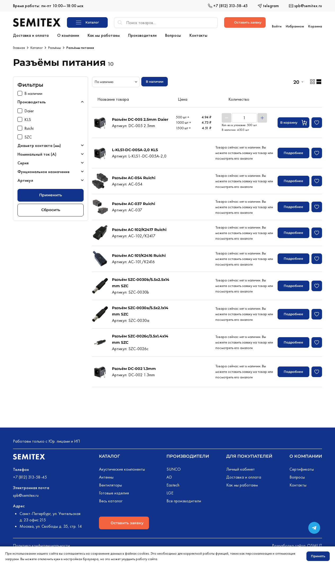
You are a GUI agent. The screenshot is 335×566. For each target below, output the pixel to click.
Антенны (106, 476)
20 (296, 80)
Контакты (297, 484)
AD (169, 476)
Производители (187, 455)
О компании (305, 455)
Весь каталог (111, 500)
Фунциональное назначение (43, 170)
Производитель (31, 101)
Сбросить (50, 208)
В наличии (154, 80)
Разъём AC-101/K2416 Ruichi (139, 254)
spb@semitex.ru (26, 494)
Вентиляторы (110, 484)
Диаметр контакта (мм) (39, 144)
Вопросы (297, 476)
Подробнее (293, 152)
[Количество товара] (244, 117)
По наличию (104, 80)
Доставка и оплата (243, 476)
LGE (169, 492)
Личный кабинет (240, 468)
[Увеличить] (262, 117)
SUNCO (173, 468)
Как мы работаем (242, 484)
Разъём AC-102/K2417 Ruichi (139, 228)
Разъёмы (54, 46)
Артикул (25, 179)
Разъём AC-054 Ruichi (133, 176)
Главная (19, 46)
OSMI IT (314, 544)
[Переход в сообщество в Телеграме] (314, 528)
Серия (23, 162)
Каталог (36, 46)
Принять (318, 556)
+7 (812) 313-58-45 (30, 476)
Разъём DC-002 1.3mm (134, 367)
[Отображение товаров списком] (319, 80)
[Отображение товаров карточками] (312, 80)
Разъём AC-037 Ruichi (133, 202)
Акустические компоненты (122, 468)
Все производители (183, 500)
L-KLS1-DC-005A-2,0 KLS (135, 148)
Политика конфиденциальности (41, 544)
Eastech (172, 484)
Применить (50, 194)
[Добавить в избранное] (316, 121)
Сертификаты (301, 468)
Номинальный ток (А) (36, 153)
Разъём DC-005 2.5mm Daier (140, 118)
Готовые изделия (114, 492)
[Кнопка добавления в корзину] (293, 121)
